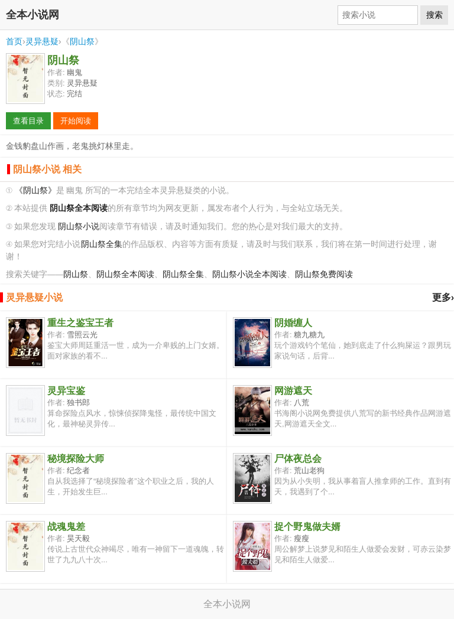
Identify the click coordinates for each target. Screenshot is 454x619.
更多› (443, 297)
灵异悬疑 (42, 41)
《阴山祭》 (35, 190)
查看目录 (28, 120)
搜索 (434, 14)
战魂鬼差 (66, 527)
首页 (14, 41)
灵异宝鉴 (66, 391)
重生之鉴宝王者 (80, 323)
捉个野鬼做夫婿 (307, 527)
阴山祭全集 (101, 244)
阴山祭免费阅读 (324, 274)
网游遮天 (293, 391)
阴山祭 (82, 41)
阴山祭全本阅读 (125, 274)
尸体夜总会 (298, 459)
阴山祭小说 (78, 226)
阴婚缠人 (293, 323)
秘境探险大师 (75, 459)
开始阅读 (75, 120)
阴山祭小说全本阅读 (249, 274)
